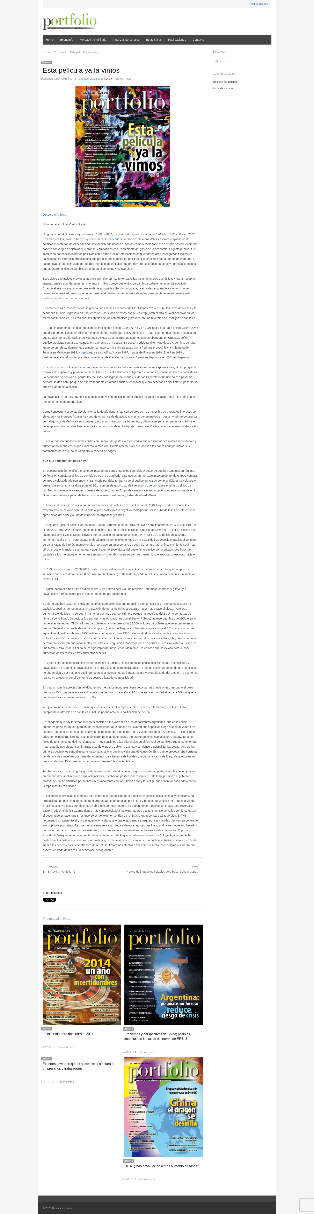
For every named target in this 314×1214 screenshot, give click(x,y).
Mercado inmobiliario (93, 39)
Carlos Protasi (123, 78)
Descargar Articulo (54, 214)
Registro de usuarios (225, 81)
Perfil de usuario (258, 4)
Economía (66, 39)
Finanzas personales (126, 39)
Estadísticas (153, 39)
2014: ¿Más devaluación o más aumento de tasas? (161, 1166)
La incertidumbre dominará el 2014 (68, 1034)
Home (50, 39)
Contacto (198, 39)
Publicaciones (177, 39)
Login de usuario (223, 88)
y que (115, 239)
